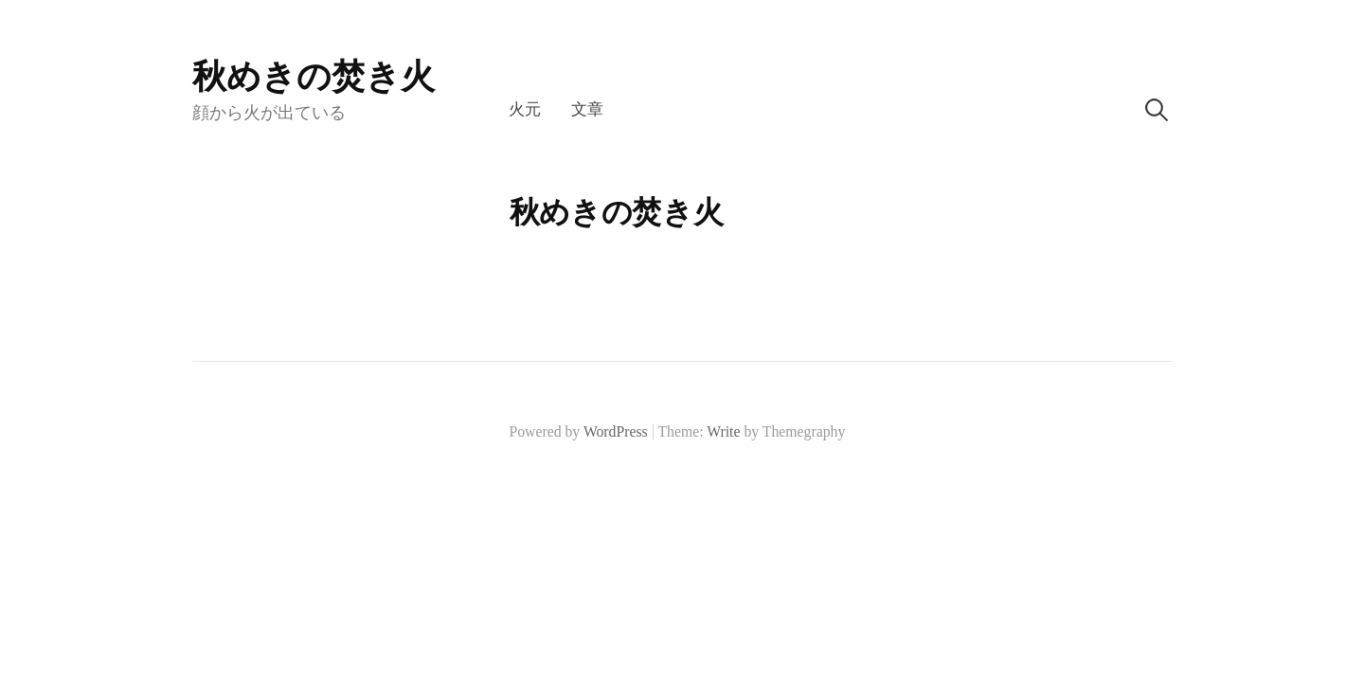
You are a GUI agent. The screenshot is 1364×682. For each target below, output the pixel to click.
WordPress (615, 431)
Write (723, 431)
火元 (525, 109)
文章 (587, 109)
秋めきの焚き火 (313, 77)
